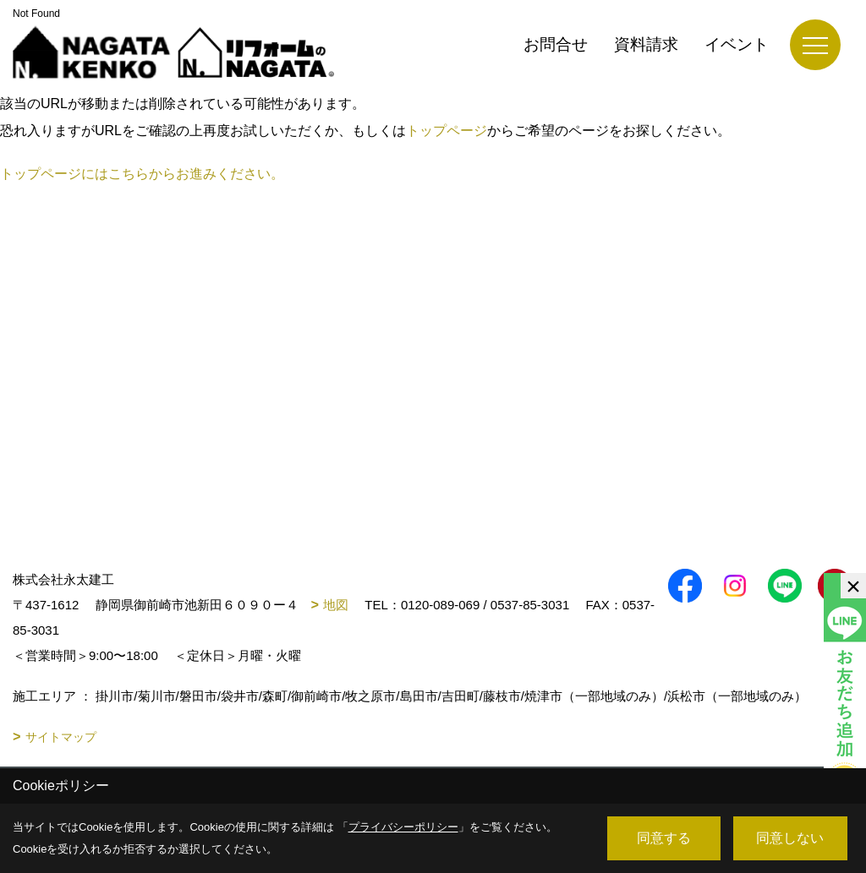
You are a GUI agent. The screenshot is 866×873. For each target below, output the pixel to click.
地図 (335, 604)
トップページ (446, 130)
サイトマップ (60, 737)
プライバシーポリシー (403, 827)
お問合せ (555, 44)
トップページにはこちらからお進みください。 (142, 173)
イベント (736, 44)
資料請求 (646, 44)
